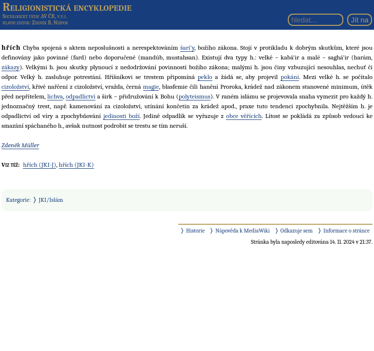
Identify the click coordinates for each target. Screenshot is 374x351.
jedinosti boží (121, 115)
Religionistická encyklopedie (66, 7)
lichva (55, 96)
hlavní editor (15, 23)
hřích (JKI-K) (76, 164)
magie (151, 86)
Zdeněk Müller (20, 145)
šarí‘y (187, 47)
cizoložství (15, 86)
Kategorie (17, 199)
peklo (205, 76)
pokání (289, 76)
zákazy (10, 67)
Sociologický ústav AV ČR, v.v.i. (34, 16)
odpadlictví (80, 96)
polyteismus (194, 96)
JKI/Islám (51, 199)
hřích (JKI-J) (39, 164)
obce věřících (244, 115)
